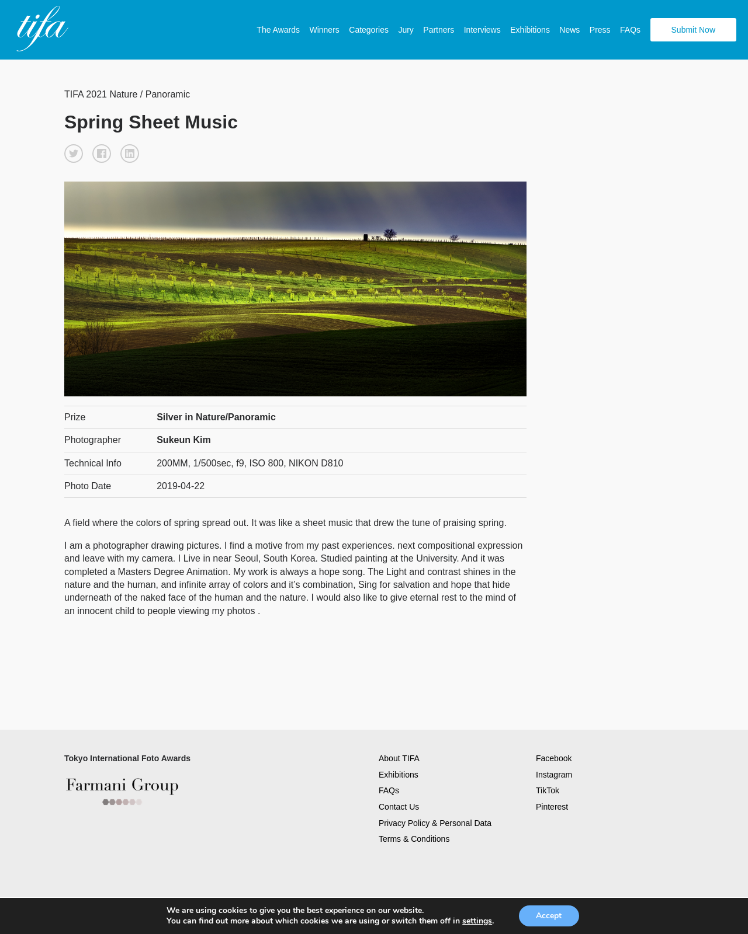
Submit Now (693, 30)
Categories (369, 30)
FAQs (630, 30)
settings (477, 921)
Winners (324, 30)
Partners (438, 30)
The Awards (278, 30)
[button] (73, 153)
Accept (549, 915)
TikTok (547, 789)
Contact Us (399, 806)
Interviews (482, 30)
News (569, 30)
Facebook (554, 757)
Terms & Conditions (414, 838)
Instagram (554, 773)
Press (600, 30)
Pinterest (552, 806)
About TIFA (399, 757)
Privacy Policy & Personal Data (435, 822)
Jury (405, 30)
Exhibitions (530, 30)
